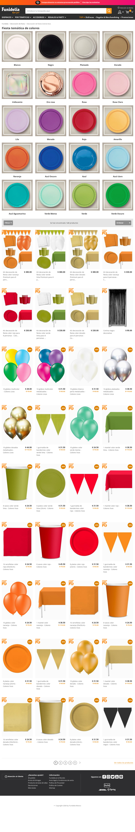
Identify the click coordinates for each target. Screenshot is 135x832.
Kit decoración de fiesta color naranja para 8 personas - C (111, 276)
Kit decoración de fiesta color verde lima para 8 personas (43, 334)
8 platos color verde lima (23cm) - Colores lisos (44, 508)
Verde (84, 213)
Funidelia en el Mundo (57, 778)
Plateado (84, 65)
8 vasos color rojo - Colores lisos (44, 565)
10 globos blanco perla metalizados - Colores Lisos (78, 391)
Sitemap (52, 788)
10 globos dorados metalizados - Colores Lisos (10, 450)
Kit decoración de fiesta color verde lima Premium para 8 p (45, 276)
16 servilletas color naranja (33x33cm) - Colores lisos (78, 625)
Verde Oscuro (117, 213)
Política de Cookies (55, 785)
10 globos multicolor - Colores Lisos (11, 390)
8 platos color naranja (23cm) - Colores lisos (9, 683)
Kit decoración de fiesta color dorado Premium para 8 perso (77, 276)
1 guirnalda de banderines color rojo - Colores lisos (77, 508)
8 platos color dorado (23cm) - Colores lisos (76, 742)
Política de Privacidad (56, 783)
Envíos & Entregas (34, 780)
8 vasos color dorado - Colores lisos (44, 740)
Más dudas (32, 788)
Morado (51, 139)
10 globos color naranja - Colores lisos (10, 625)
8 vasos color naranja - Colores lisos (110, 625)
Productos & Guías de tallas (38, 783)
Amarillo (118, 139)
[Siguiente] (80, 763)
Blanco (17, 65)
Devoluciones (33, 785)
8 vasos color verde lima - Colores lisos (10, 507)
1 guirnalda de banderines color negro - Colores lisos (111, 742)
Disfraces (6, 17)
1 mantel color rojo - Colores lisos (111, 507)
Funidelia (5, 24)
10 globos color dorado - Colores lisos (76, 683)
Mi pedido (31, 778)
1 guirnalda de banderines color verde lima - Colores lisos (44, 451)
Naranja (17, 176)
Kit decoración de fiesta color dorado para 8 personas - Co (77, 334)
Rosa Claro (118, 102)
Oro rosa (51, 102)
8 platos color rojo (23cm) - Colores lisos (78, 565)
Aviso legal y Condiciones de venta (61, 780)
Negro (51, 65)
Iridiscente (17, 102)
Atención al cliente (14, 776)
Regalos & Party (56, 17)
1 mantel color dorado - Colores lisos (110, 683)
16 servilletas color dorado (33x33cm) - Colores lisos (10, 742)
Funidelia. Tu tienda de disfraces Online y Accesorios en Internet (10, 10)
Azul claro (118, 176)
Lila (17, 139)
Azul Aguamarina (17, 213)
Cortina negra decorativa (108, 331)
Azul (84, 176)
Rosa (84, 102)
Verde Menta (51, 213)
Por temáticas (22, 17)
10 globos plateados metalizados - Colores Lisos (111, 391)
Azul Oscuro (51, 176)
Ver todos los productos (123, 762)
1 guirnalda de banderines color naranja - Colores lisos (110, 568)
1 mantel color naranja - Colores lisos (43, 625)
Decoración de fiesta (17, 24)
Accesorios (38, 17)
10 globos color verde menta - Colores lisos (76, 450)
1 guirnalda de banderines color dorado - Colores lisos (43, 685)
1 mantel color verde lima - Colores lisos (111, 448)
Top (81, 17)
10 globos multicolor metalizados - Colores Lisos (44, 391)
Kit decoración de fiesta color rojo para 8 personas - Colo (11, 333)
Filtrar (7, 223)
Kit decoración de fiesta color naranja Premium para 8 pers (11, 276)
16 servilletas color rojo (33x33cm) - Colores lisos (10, 566)
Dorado (117, 65)
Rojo (84, 139)
